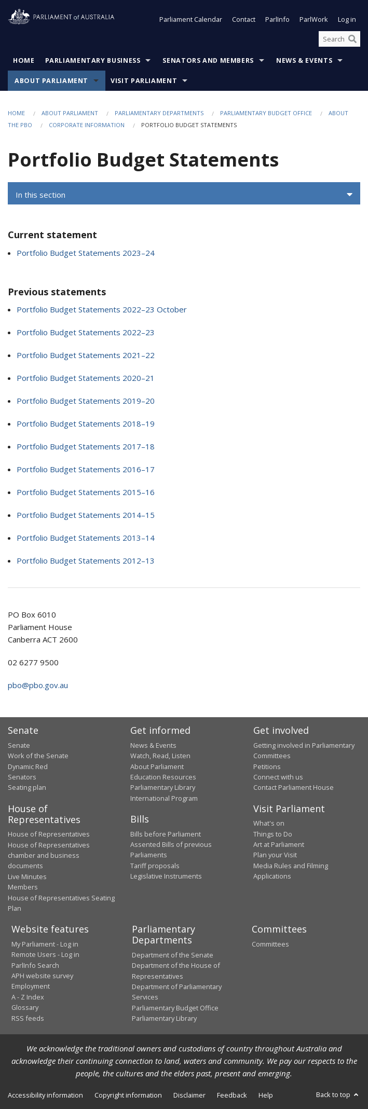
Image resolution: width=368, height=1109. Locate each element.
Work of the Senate (38, 756)
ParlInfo (277, 19)
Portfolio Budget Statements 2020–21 (86, 378)
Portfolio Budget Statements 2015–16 (86, 492)
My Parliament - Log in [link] (44, 944)
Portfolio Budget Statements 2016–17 (86, 469)
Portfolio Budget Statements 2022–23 (86, 332)
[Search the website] (339, 39)
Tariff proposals (155, 865)
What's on (268, 823)
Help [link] (265, 1095)
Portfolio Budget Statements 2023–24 (86, 253)
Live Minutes (27, 876)
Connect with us (278, 777)
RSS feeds (27, 1018)
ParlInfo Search (35, 965)
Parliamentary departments (159, 113)
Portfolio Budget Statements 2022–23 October (102, 310)
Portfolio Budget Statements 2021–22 (86, 355)
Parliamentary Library (162, 787)
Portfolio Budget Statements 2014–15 (86, 515)
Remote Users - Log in (45, 955)
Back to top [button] (338, 1094)
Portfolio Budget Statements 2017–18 (86, 447)
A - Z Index (27, 997)
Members (23, 887)
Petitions (267, 766)
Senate (19, 745)
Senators (22, 777)
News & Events (304, 61)
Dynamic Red (28, 766)
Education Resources (163, 777)
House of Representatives (49, 834)
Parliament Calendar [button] (190, 19)
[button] (184, 195)
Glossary (24, 1007)
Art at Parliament (278, 845)
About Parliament (51, 81)
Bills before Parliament (165, 834)
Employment (30, 986)
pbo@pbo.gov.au (38, 685)
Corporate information (87, 125)
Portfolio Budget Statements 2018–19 (86, 424)
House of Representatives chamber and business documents (49, 855)
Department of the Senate (172, 955)
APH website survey (42, 976)
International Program (164, 798)
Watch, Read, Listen (160, 756)
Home (24, 61)
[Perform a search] (352, 39)
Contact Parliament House (293, 787)
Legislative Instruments (166, 876)
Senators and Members (208, 61)
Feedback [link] (232, 1095)
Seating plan (27, 787)
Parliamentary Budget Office (266, 113)
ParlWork (313, 19)
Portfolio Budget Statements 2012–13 (86, 561)
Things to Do (272, 834)
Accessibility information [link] (45, 1095)
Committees (270, 944)
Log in (347, 19)
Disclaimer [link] (189, 1095)
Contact (243, 19)
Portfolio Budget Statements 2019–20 (86, 401)
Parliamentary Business (93, 61)
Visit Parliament (144, 81)
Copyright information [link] (128, 1095)
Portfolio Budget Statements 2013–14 (86, 538)
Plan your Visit (275, 855)
